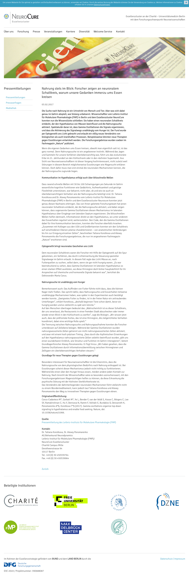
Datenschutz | (167, 558)
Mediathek (11, 108)
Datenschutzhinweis (102, 5)
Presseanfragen (13, 102)
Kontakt (120, 31)
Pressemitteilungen (15, 97)
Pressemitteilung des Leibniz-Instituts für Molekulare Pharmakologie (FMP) (79, 422)
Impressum (179, 558)
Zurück (45, 469)
